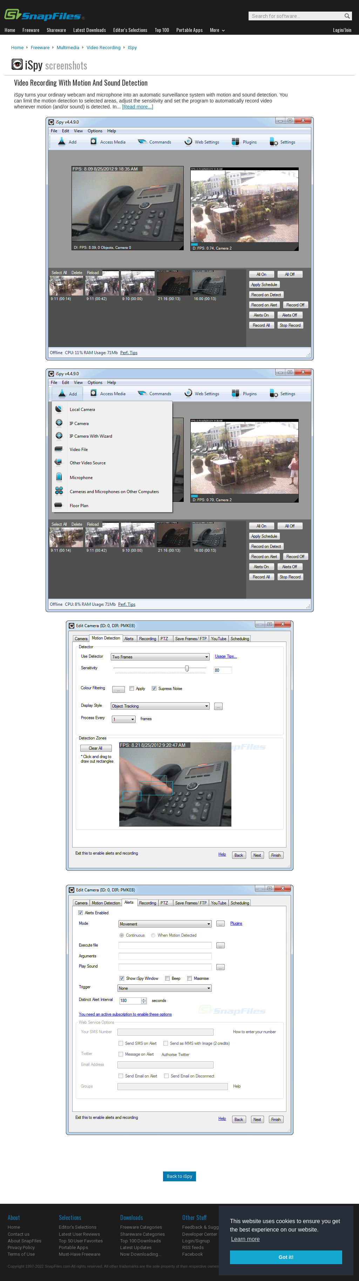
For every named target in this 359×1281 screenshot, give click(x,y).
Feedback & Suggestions (208, 1227)
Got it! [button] (286, 1257)
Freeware (40, 47)
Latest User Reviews (79, 1234)
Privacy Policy (21, 1247)
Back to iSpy (179, 1176)
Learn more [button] (245, 1239)
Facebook (192, 1254)
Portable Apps (73, 1247)
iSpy (132, 47)
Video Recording (104, 47)
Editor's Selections (77, 1227)
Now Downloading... (140, 1254)
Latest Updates (135, 1247)
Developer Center (199, 1234)
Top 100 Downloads (140, 1240)
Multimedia (68, 47)
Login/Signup (196, 1240)
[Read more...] (137, 106)
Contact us (18, 1234)
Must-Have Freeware (79, 1254)
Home (17, 47)
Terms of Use (21, 1254)
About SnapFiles (24, 1240)
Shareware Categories (142, 1234)
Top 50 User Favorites (81, 1240)
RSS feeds (193, 1247)
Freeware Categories (141, 1227)
